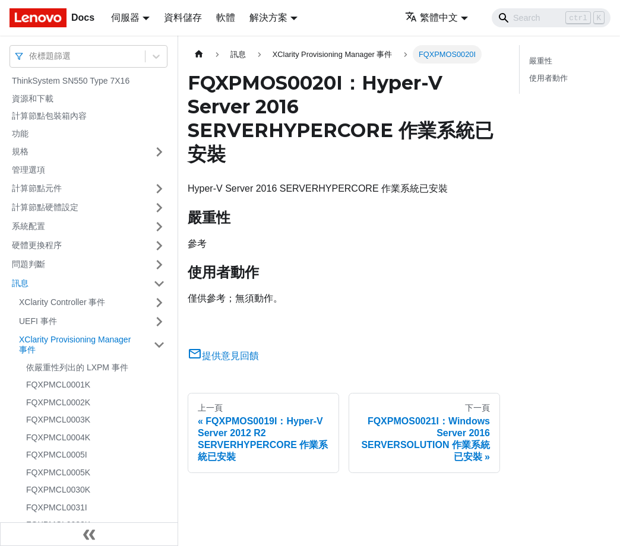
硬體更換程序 (37, 245)
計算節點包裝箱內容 (49, 115)
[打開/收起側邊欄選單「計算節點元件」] (159, 188)
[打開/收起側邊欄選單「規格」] (159, 151)
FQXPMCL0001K (58, 384)
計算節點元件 (37, 188)
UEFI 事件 (38, 321)
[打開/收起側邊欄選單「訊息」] (159, 283)
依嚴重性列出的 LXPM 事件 (77, 367)
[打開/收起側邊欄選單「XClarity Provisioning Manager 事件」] (159, 345)
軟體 (225, 17)
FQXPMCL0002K (58, 402)
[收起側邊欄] (89, 534)
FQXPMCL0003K (58, 419)
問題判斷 (28, 264)
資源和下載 (32, 98)
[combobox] (30, 56)
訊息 (20, 283)
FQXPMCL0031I (56, 507)
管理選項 (28, 169)
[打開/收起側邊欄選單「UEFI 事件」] (159, 321)
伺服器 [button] (125, 17)
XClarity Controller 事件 (62, 302)
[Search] (551, 17)
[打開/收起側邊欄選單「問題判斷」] (159, 264)
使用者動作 (548, 78)
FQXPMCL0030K (58, 489)
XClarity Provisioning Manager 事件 (75, 345)
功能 (20, 133)
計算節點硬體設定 (45, 207)
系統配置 (28, 226)
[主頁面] (199, 54)
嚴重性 (540, 60)
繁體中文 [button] (431, 17)
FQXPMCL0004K (58, 437)
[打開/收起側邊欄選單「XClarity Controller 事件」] (159, 302)
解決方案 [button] (268, 17)
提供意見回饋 (223, 356)
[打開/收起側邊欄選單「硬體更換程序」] (159, 245)
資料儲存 (183, 17)
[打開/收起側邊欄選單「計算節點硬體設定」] (159, 207)
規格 (20, 151)
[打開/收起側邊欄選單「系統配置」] (159, 226)
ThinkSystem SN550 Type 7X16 (70, 80)
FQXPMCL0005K (58, 472)
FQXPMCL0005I (56, 454)
